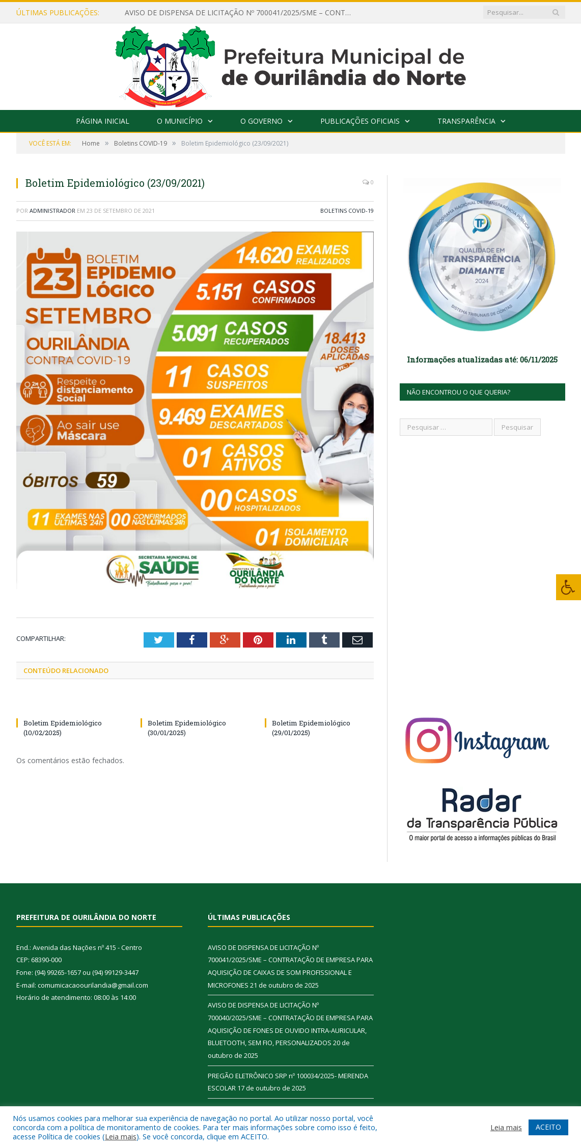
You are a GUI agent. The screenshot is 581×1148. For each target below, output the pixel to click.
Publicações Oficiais (360, 121)
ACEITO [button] (548, 1127)
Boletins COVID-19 (347, 210)
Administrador (52, 210)
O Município (180, 121)
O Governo (261, 121)
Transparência (466, 121)
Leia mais (120, 1136)
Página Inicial (102, 121)
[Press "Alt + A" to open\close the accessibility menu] (568, 587)
